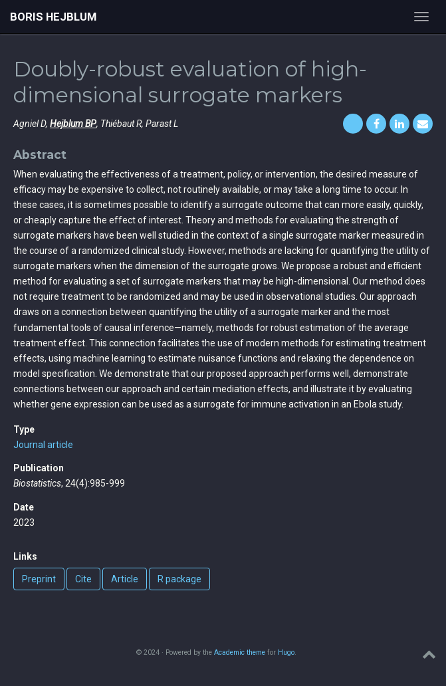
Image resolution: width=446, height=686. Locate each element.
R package (179, 579)
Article (124, 579)
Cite (83, 579)
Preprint (39, 579)
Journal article (43, 444)
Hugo (286, 652)
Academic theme (239, 652)
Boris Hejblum (53, 16)
